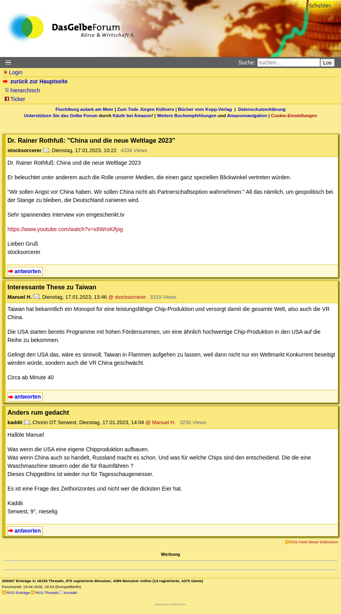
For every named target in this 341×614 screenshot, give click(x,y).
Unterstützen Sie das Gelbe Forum (61, 115)
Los (327, 63)
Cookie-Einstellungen (294, 115)
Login (12, 72)
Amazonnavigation (247, 115)
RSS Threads (47, 592)
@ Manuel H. (161, 422)
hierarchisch (22, 90)
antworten (28, 271)
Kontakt (70, 592)
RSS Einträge (18, 592)
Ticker (14, 99)
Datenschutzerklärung (262, 109)
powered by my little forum (170, 604)
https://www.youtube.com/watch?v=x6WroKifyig (65, 229)
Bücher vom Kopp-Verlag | (208, 109)
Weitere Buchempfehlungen (186, 115)
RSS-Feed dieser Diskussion (314, 542)
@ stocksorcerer (127, 297)
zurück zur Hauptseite (36, 81)
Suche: (247, 62)
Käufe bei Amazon (131, 115)
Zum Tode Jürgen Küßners (145, 109)
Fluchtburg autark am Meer (84, 109)
